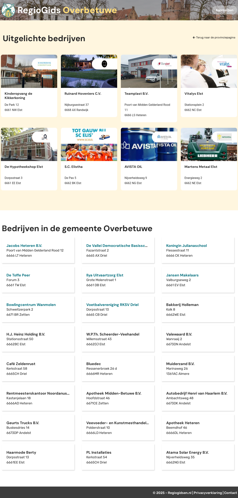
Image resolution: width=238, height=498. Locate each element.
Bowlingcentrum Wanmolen (31, 304)
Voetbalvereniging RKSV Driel (112, 304)
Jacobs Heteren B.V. (24, 245)
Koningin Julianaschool (186, 245)
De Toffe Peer (18, 275)
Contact (230, 493)
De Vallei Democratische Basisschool (119, 245)
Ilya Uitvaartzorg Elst (104, 275)
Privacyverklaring (208, 493)
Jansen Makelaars (182, 275)
